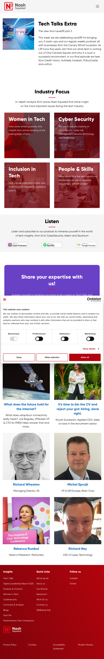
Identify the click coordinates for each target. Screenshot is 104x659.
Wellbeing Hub (43, 610)
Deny (19, 357)
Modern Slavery (85, 644)
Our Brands (42, 589)
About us (40, 583)
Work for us (42, 599)
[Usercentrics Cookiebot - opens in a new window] (89, 300)
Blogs (6, 610)
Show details (89, 349)
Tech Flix (7, 615)
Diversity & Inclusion (13, 589)
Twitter (73, 583)
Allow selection (52, 357)
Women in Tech (10, 594)
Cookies (32, 644)
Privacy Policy (9, 644)
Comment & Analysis (13, 604)
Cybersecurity (10, 599)
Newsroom (41, 594)
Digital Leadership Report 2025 (18, 583)
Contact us (42, 604)
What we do (42, 578)
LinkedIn (74, 578)
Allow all (85, 357)
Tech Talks (8, 578)
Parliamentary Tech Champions (18, 620)
